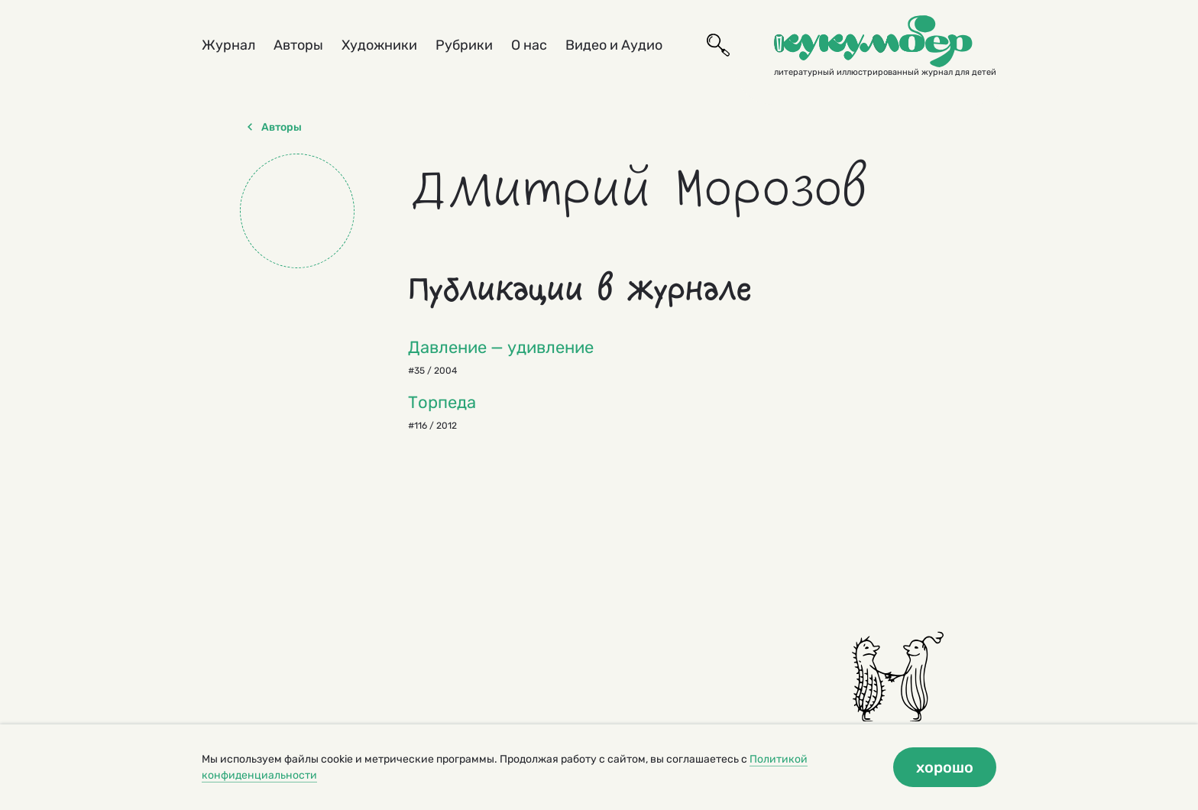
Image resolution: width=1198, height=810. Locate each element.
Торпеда (442, 402)
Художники (379, 45)
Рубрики (464, 45)
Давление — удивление (501, 347)
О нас (529, 45)
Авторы (298, 45)
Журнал (228, 45)
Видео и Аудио (613, 45)
